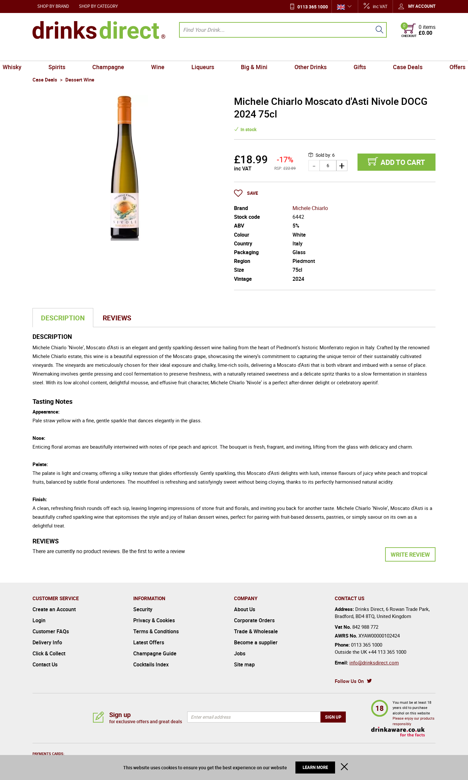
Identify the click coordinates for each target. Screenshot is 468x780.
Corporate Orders (254, 620)
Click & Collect (48, 653)
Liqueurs (206, 53)
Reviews (117, 317)
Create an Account (54, 609)
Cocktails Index (151, 664)
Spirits (82, 53)
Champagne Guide (154, 653)
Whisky (44, 53)
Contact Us (45, 664)
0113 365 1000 (312, 7)
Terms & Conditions (156, 631)
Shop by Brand (53, 6)
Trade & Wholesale (256, 631)
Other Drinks (300, 53)
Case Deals (382, 53)
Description (63, 317)
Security (142, 609)
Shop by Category (98, 6)
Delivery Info (47, 642)
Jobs (239, 653)
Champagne (126, 53)
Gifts (342, 53)
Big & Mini (250, 53)
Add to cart (403, 162)
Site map (244, 664)
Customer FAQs (50, 631)
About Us (244, 609)
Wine (168, 53)
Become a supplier (256, 642)
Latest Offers (148, 642)
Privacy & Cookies (154, 620)
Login (39, 620)
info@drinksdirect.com (374, 662)
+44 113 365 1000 (387, 652)
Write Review (410, 554)
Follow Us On (349, 681)
